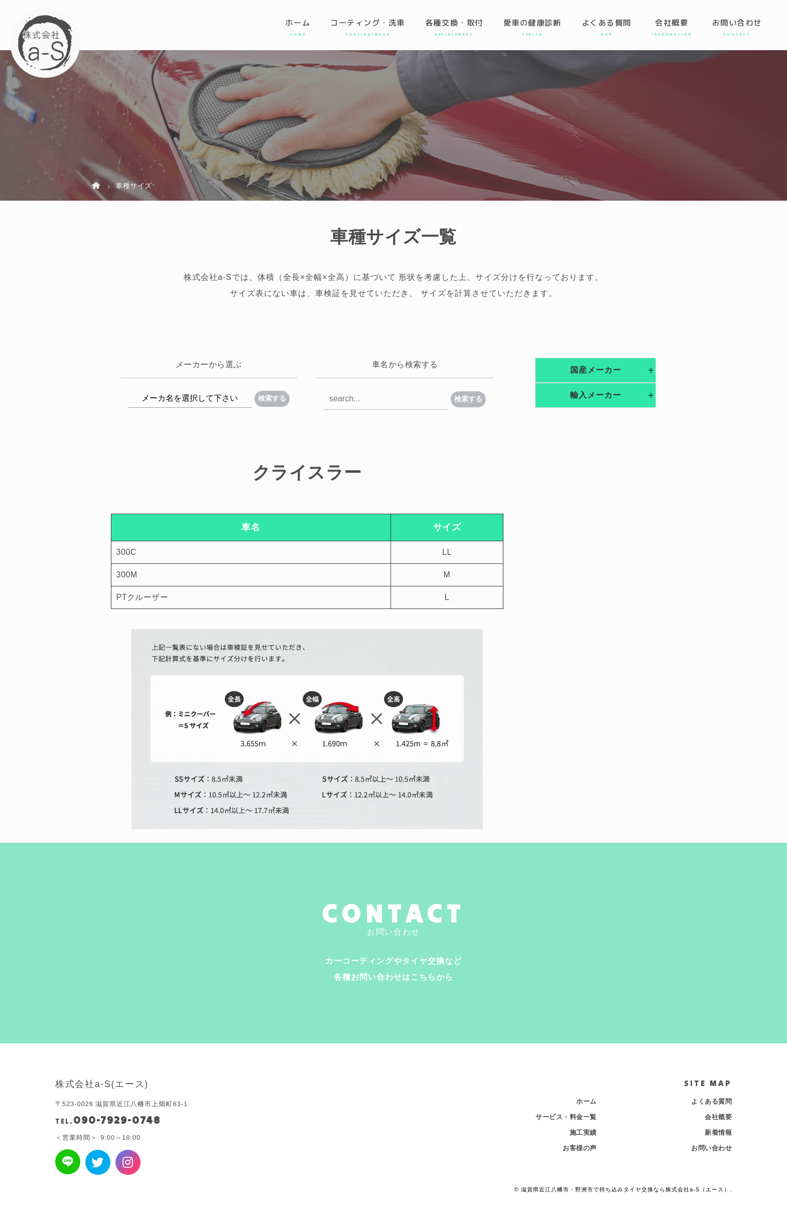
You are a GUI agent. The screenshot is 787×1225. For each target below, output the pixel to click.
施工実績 (583, 1132)
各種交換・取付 (454, 22)
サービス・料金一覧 (566, 1117)
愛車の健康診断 (532, 22)
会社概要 (671, 22)
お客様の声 (580, 1148)
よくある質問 (606, 22)
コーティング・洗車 (367, 22)
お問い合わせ (737, 22)
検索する (272, 398)
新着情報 (718, 1132)
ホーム (297, 22)
